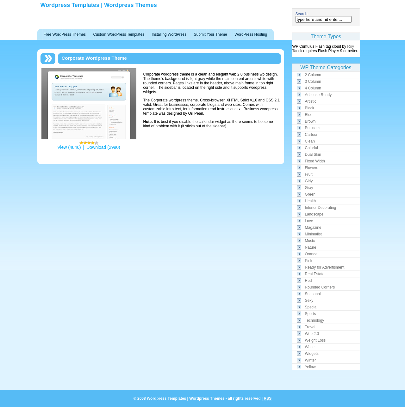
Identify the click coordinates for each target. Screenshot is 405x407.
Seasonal (313, 294)
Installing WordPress (169, 34)
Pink (308, 260)
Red (308, 280)
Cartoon (312, 134)
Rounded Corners (320, 287)
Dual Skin (313, 154)
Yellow (310, 367)
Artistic (310, 101)
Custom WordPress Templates (118, 34)
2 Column (313, 75)
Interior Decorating (320, 207)
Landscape (314, 214)
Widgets (312, 353)
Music (310, 241)
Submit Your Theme (210, 34)
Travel (310, 327)
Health (310, 201)
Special (311, 307)
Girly (309, 181)
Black (309, 108)
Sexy (309, 300)
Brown (310, 121)
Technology (314, 320)
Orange (311, 254)
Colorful (311, 148)
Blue (309, 114)
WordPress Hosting (250, 34)
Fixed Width (315, 161)
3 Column (313, 81)
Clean (310, 141)
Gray (309, 187)
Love (309, 221)
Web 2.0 (312, 333)
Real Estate (315, 274)
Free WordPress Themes (65, 34)
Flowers (311, 168)
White (310, 347)
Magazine (313, 227)
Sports (310, 314)
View (62, 147)
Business (313, 128)
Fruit (309, 174)
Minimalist (313, 234)
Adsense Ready (318, 95)
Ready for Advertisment (325, 267)
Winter (310, 360)
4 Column (313, 88)
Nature (310, 247)
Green (310, 194)
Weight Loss (315, 340)
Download (96, 147)
